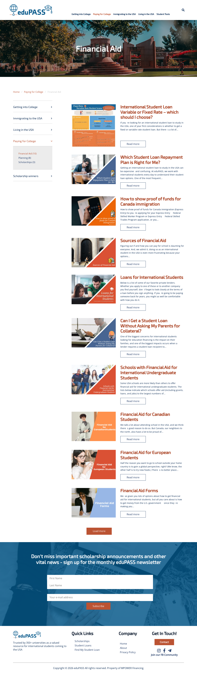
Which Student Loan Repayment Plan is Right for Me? (151, 159)
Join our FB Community (164, 655)
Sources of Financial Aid (143, 240)
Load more (99, 531)
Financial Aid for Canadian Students (145, 417)
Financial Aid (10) (27, 153)
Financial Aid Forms (139, 490)
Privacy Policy (128, 652)
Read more (133, 144)
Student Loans (83, 645)
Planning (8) (24, 157)
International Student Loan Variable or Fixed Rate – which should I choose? (149, 112)
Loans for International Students (151, 277)
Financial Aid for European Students (145, 455)
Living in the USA (146, 14)
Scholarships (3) (26, 162)
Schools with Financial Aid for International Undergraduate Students (148, 372)
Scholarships (82, 641)
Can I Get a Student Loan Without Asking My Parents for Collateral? (150, 325)
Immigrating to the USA (124, 14)
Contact (164, 642)
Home (16, 91)
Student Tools (163, 14)
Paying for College (102, 14)
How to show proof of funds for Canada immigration (150, 201)
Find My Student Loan (87, 649)
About (123, 648)
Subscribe (98, 606)
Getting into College (81, 14)
